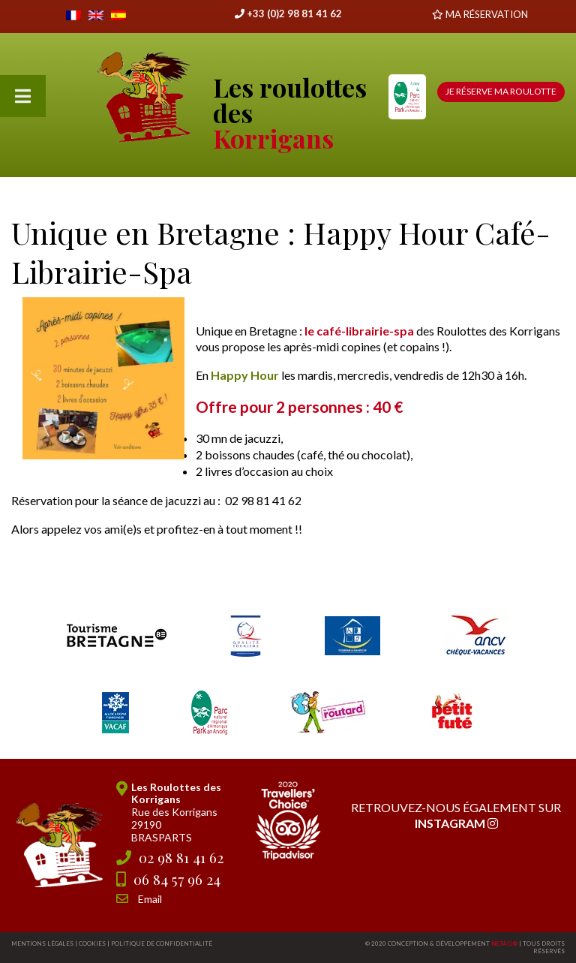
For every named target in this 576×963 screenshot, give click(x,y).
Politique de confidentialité (161, 943)
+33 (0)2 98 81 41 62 (288, 14)
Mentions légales (42, 943)
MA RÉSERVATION (487, 14)
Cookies (92, 943)
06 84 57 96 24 (177, 879)
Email (150, 898)
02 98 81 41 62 (181, 857)
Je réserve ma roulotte (501, 91)
